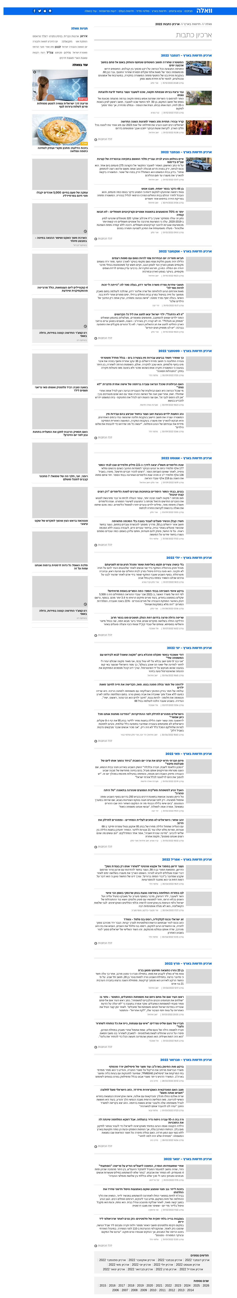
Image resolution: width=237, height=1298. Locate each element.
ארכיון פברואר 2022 (136, 1269)
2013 (177, 1290)
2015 (99, 1285)
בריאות (116, 3)
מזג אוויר (46, 47)
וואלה (205, 24)
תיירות (104, 3)
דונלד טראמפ (36, 36)
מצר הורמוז (35, 47)
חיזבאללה (63, 42)
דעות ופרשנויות (104, 11)
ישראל (61, 47)
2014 (187, 1290)
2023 (174, 1285)
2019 (136, 1285)
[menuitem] (181, 4)
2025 (193, 1285)
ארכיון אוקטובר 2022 (138, 1260)
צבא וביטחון (171, 11)
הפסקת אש (78, 42)
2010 (149, 1290)
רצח (39, 53)
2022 (165, 1285)
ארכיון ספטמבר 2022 (109, 1260)
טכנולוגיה (89, 3)
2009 (140, 1290)
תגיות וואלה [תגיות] (76, 28)
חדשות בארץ (155, 11)
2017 (118, 1285)
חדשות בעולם (122, 11)
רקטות (32, 53)
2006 (112, 1290)
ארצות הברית (67, 36)
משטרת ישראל (76, 53)
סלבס (147, 3)
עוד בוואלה (87, 11)
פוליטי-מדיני (139, 11)
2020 (146, 1285)
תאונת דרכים (63, 58)
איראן (80, 36)
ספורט (171, 3)
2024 (183, 1285)
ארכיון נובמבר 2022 (166, 1260)
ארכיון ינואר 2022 (110, 1269)
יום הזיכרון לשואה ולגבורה (41, 42)
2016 (109, 1285)
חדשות (184, 3)
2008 (131, 1290)
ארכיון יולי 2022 (160, 1264)
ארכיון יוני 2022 (137, 1264)
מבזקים (185, 11)
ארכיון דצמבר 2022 (193, 1260)
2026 (202, 1285)
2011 (159, 1290)
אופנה (76, 3)
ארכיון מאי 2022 (115, 1264)
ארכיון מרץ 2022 (162, 1269)
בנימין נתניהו (52, 36)
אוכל (128, 3)
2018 (127, 1285)
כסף (137, 3)
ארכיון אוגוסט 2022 (184, 1264)
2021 (155, 1285)
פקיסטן (55, 53)
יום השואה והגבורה (75, 47)
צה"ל (46, 52)
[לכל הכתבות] (149, 140)
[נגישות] (5, 3)
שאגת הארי (77, 58)
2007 (121, 1290)
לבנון (54, 47)
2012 (168, 1290)
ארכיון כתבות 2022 (164, 24)
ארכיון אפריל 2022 (187, 1269)
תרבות (159, 3)
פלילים (63, 53)
